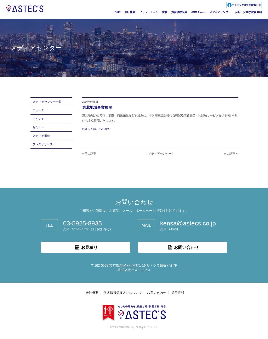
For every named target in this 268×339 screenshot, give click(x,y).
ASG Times (198, 12)
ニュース (38, 110)
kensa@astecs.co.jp (188, 223)
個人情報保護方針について (123, 292)
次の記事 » (231, 153)
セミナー (38, 127)
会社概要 (130, 12)
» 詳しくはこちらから (96, 128)
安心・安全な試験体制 (248, 12)
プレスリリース (43, 144)
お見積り (86, 247)
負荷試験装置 (179, 12)
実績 (164, 12)
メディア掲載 (41, 135)
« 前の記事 (89, 153)
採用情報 (177, 292)
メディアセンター (220, 12)
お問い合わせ (182, 247)
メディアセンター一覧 (47, 101)
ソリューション (148, 12)
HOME (117, 12)
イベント (38, 118)
